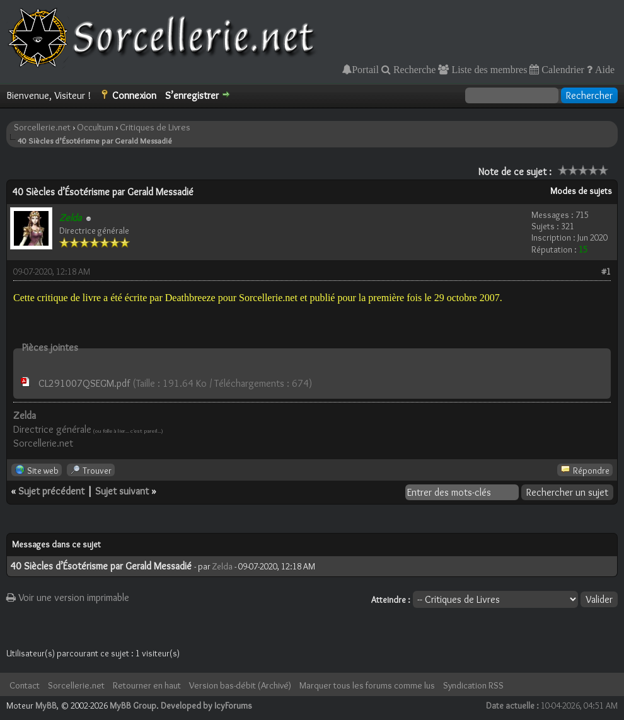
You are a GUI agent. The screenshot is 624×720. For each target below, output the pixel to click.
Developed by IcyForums (206, 705)
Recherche (413, 69)
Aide (603, 69)
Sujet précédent (51, 491)
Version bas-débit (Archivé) (240, 685)
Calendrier (561, 69)
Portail (365, 69)
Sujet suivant (122, 491)
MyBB (46, 705)
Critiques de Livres (155, 127)
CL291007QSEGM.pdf (84, 383)
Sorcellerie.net (42, 127)
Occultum (95, 127)
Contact (24, 685)
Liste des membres (488, 69)
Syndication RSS (473, 685)
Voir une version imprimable (67, 597)
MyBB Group (133, 705)
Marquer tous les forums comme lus (367, 685)
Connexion (134, 95)
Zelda (222, 566)
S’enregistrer (192, 95)
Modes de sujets (581, 191)
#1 (606, 271)
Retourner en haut (147, 685)
